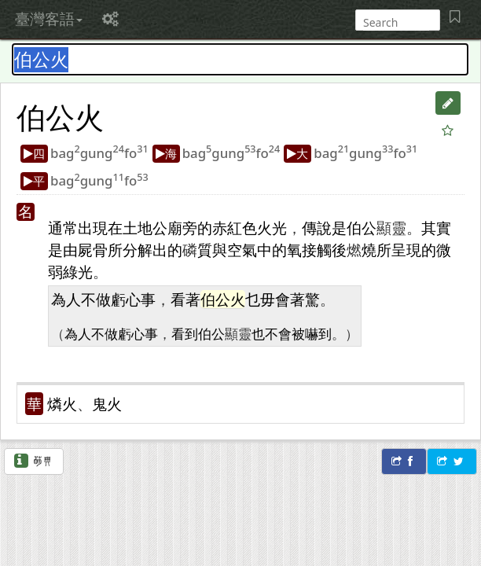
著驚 (305, 299)
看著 (185, 299)
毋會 (275, 299)
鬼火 (107, 403)
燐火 (62, 403)
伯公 (46, 116)
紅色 (242, 227)
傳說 (317, 227)
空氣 (242, 249)
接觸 (317, 249)
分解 (137, 249)
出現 (93, 227)
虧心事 (133, 299)
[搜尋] (396, 22)
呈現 (406, 249)
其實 (436, 227)
